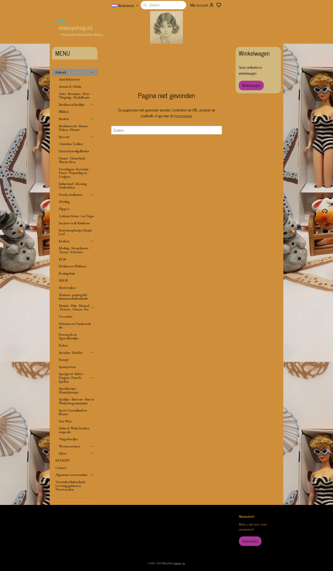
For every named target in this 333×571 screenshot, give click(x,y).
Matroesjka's (67, 287)
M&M (63, 280)
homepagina (183, 116)
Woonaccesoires (76, 446)
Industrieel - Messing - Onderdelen (73, 186)
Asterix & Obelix (70, 86)
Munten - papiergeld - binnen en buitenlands (73, 297)
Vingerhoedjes (68, 439)
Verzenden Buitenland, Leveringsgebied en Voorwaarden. (70, 486)
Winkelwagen (251, 85)
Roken (63, 345)
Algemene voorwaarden (74, 474)
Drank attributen (76, 194)
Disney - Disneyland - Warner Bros (72, 160)
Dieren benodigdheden (74, 151)
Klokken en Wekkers (72, 266)
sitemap (177, 563)
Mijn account (202, 5)
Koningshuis (67, 273)
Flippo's (64, 209)
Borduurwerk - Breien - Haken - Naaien (74, 128)
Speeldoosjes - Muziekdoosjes (69, 390)
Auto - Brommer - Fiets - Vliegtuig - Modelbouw (75, 96)
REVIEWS (62, 460)
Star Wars (65, 421)
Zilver (76, 453)
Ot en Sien (65, 316)
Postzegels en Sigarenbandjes (69, 336)
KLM (62, 259)
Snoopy (64, 359)
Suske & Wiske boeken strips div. (74, 430)
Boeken (76, 119)
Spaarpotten (67, 367)
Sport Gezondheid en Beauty (73, 412)
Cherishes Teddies (71, 144)
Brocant (76, 137)
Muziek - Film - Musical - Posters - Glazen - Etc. (76, 307)
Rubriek (74, 72)
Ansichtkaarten (69, 79)
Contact (61, 467)
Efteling (64, 201)
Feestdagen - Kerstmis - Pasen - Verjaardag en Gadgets (74, 173)
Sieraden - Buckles (76, 352)
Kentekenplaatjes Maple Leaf (75, 232)
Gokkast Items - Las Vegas (76, 216)
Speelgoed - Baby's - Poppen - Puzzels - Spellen (76, 377)
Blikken (64, 111)
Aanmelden (250, 541)
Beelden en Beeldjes (76, 104)
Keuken (76, 241)
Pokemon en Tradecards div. (75, 325)
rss (183, 563)
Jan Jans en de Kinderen (74, 223)
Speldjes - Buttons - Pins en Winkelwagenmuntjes (76, 401)
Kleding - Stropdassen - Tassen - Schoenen (74, 250)
